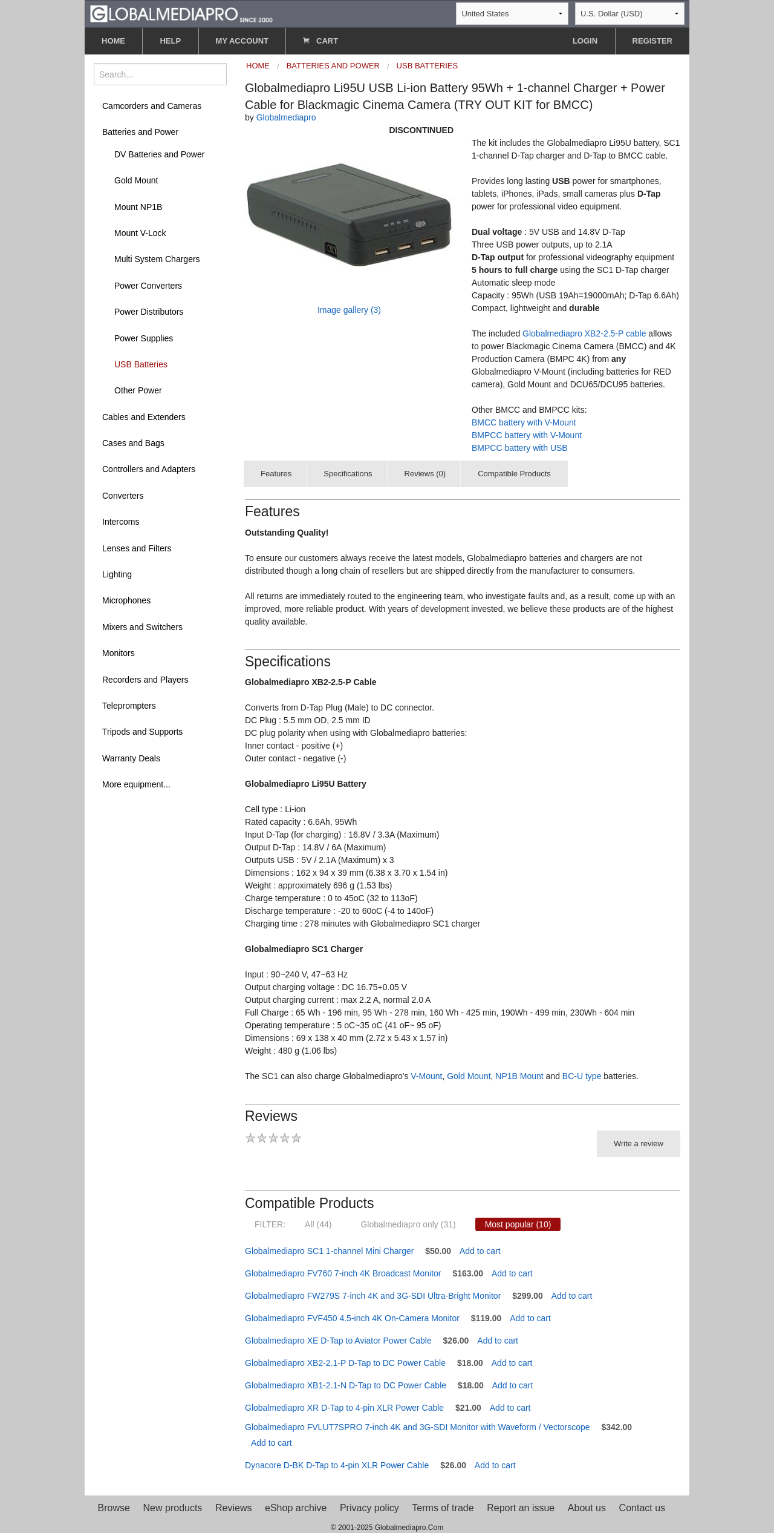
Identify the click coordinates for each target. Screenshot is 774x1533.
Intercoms (120, 522)
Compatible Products (514, 473)
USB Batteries (140, 364)
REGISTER (652, 40)
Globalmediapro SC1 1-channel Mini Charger (329, 1251)
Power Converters (148, 286)
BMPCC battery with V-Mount (527, 435)
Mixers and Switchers (142, 627)
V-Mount (426, 1076)
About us (587, 1508)
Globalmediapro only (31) (407, 1224)
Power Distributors (148, 312)
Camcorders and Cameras (151, 106)
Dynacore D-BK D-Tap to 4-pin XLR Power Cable (337, 1465)
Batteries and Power (140, 132)
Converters (122, 496)
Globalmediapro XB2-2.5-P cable (584, 333)
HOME (113, 40)
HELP (170, 40)
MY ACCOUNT (242, 40)
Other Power (138, 390)
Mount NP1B (138, 207)
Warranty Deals (131, 758)
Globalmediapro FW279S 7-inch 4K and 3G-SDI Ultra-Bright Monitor (373, 1296)
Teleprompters (129, 706)
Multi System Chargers (157, 259)
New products (173, 1508)
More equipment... (136, 784)
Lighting (117, 574)
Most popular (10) (518, 1224)
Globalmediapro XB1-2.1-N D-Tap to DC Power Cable (345, 1385)
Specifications (348, 473)
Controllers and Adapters (148, 469)
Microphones (126, 600)
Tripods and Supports (142, 732)
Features (276, 473)
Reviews (233, 1508)
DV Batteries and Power (159, 154)
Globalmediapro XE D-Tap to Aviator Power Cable (338, 1340)
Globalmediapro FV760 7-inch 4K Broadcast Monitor (343, 1273)
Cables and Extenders (144, 417)
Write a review (638, 1143)
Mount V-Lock (140, 233)
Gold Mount (136, 180)
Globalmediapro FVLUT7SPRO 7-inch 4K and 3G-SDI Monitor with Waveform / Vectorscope (417, 1427)
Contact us (642, 1508)
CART (320, 40)
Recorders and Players (145, 679)
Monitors (118, 653)
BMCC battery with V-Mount (524, 422)
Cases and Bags (133, 443)
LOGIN (585, 40)
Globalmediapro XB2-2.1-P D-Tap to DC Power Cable (345, 1363)
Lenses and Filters (136, 548)
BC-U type (582, 1076)
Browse (114, 1508)
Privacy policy (369, 1508)
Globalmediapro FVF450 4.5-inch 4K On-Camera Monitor (352, 1318)
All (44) (318, 1224)
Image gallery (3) (349, 310)
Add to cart (480, 1251)
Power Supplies (143, 338)
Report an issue (520, 1508)
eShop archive (296, 1508)
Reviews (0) (425, 473)
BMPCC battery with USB (520, 448)
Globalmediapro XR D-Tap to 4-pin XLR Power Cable (344, 1408)
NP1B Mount (519, 1076)
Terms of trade (442, 1508)
